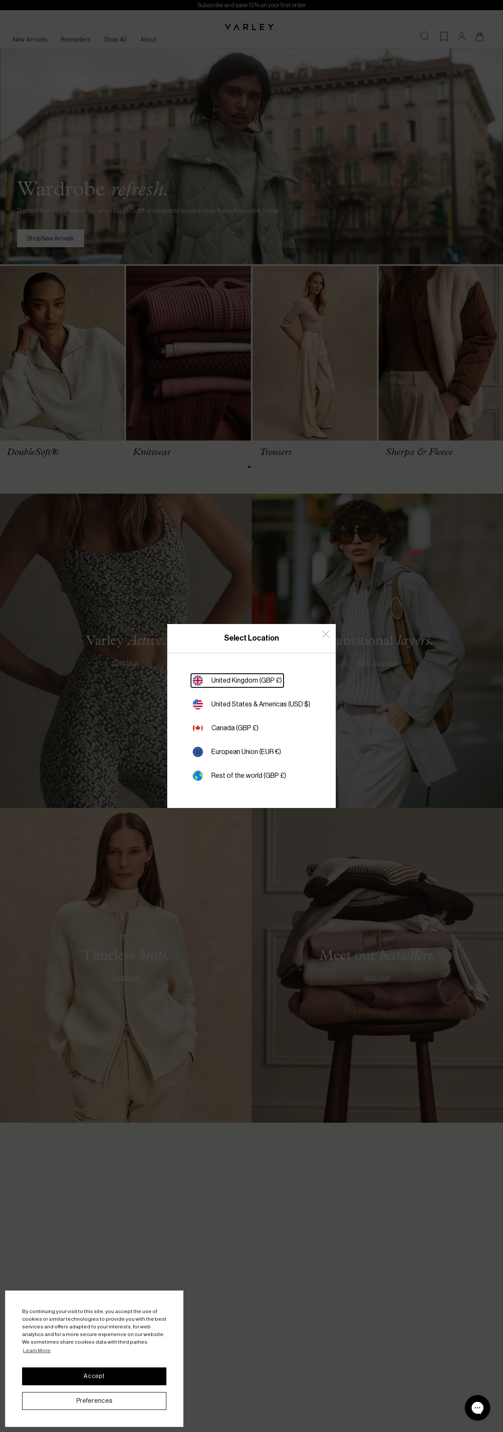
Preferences (94, 1400)
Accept (94, 1376)
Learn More (37, 1350)
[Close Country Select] (325, 634)
